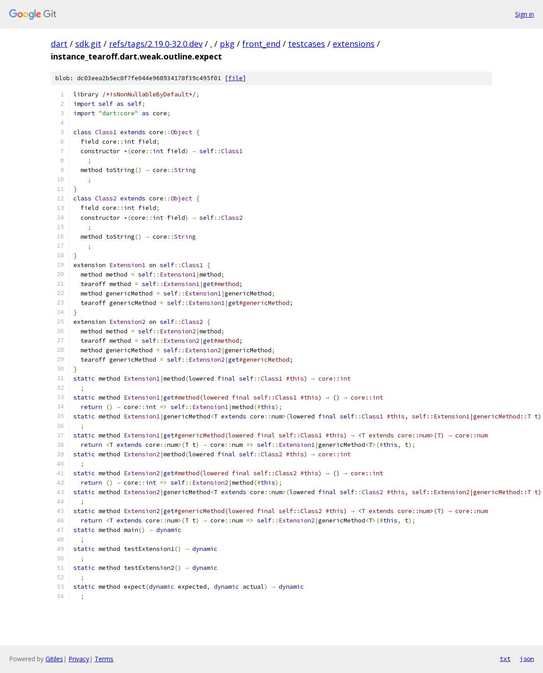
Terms (104, 659)
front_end (261, 43)
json (527, 659)
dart (59, 43)
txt (505, 659)
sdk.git (88, 43)
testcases (306, 43)
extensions (354, 43)
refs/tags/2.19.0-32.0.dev (156, 43)
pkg (227, 43)
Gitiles (54, 659)
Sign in (524, 14)
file (235, 78)
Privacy (78, 659)
